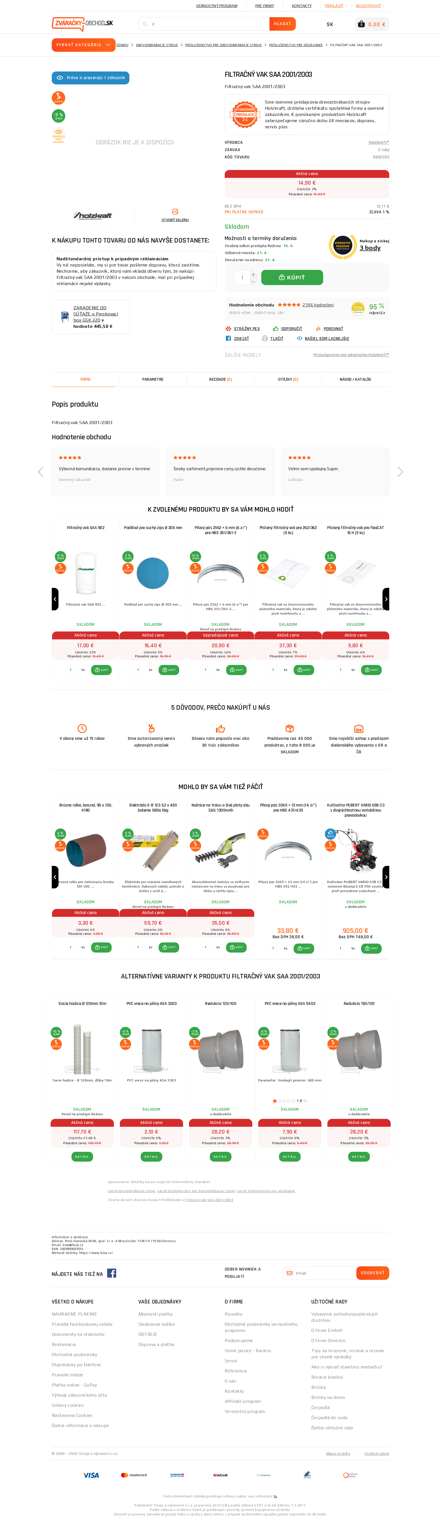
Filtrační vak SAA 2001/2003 (209, 1200)
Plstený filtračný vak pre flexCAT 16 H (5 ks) (355, 530)
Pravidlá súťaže (68, 1374)
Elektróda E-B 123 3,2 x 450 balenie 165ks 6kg (153, 807)
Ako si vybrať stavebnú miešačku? (347, 1367)
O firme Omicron (328, 1340)
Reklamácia (64, 1344)
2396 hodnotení (318, 305)
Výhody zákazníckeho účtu (79, 1395)
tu (275, 1496)
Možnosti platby (155, 1314)
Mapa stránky (338, 1453)
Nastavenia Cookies (72, 1415)
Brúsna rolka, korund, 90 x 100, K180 (85, 807)
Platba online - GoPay (74, 1385)
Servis (231, 1360)
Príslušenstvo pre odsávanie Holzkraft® (351, 355)
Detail (82, 1156)
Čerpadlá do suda (329, 1417)
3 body (370, 247)
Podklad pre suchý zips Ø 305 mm (153, 528)
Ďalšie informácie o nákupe (80, 1425)
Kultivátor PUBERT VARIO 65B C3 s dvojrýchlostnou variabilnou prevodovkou (355, 810)
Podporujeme (239, 1340)
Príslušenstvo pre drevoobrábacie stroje (223, 45)
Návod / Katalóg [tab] (355, 379)
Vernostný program (216, 5)
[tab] (220, 380)
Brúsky (318, 1387)
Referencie (236, 1371)
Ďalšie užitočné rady (332, 1427)
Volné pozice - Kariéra (248, 1350)
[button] (40, 472)
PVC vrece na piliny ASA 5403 (290, 1004)
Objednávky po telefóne (76, 1364)
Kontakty (302, 5)
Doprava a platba (156, 1344)
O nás (230, 1381)
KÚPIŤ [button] (104, 670)
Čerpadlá (320, 1407)
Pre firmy (264, 5)
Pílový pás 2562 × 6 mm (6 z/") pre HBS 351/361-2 (221, 530)
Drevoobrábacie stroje (157, 45)
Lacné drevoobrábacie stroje (132, 1191)
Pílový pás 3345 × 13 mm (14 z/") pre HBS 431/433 (288, 807)
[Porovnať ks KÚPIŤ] (70, 670)
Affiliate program (243, 1401)
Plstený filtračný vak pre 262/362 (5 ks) (288, 530)
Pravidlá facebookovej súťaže (82, 1324)
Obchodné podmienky (74, 1354)
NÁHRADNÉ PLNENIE (74, 1314)
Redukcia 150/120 (359, 1004)
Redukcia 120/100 (220, 1004)
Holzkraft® (379, 142)
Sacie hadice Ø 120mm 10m (82, 1004)
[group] (85, 599)
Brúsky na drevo (328, 1397)
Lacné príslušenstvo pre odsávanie (266, 1191)
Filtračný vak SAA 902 (86, 528)
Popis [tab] (85, 379)
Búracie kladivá (327, 1377)
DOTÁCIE (148, 1334)
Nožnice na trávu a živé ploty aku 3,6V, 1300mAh (221, 807)
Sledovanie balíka (156, 1324)
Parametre (153, 379)
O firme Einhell (327, 1330)
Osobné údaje (376, 1453)
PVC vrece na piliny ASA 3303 (152, 1004)
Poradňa (233, 1314)
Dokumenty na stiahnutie (78, 1334)
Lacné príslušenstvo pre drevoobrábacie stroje (196, 1191)
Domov (122, 45)
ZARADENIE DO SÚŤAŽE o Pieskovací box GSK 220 (95, 314)
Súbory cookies (68, 1405)
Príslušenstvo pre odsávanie (296, 45)
